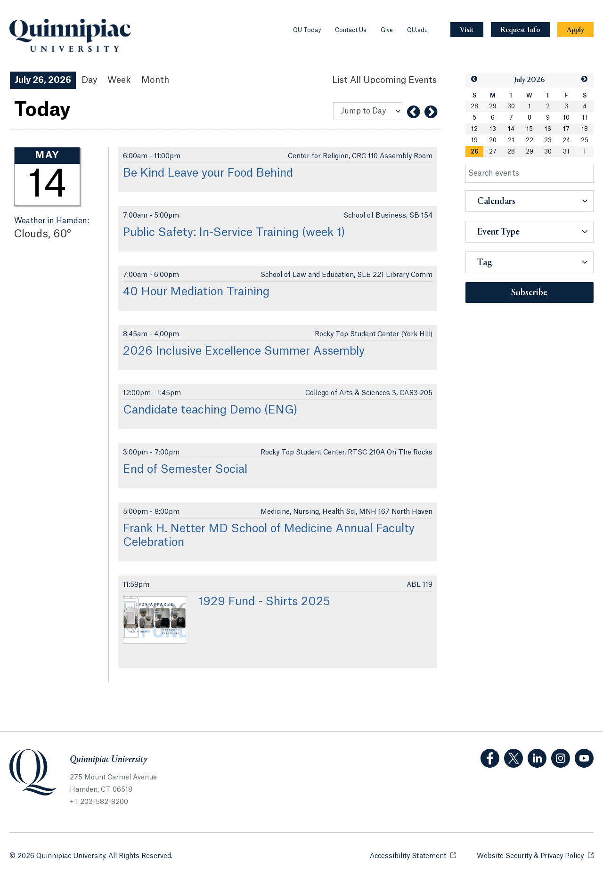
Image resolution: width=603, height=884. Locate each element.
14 (511, 129)
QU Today (307, 30)
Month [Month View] (155, 80)
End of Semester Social (185, 469)
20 (493, 140)
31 (566, 151)
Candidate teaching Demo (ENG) (210, 410)
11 (584, 118)
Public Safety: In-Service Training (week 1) (234, 232)
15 (529, 129)
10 (566, 118)
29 (493, 106)
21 (511, 140)
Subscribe (529, 293)
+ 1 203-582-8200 (99, 802)
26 (474, 151)
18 (584, 129)
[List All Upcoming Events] (384, 80)
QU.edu (417, 30)
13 (492, 129)
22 (529, 140)
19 (474, 140)
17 (566, 129)
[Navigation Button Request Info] (520, 30)
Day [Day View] (89, 80)
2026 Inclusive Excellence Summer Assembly (244, 351)
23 (548, 140)
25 (584, 140)
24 (566, 140)
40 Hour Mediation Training (196, 292)
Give (387, 30)
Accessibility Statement (413, 856)
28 (474, 106)
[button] (474, 79)
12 (474, 129)
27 (493, 151)
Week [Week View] (119, 80)
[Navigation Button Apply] (575, 30)
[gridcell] (474, 151)
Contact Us (351, 30)
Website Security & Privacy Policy (535, 856)
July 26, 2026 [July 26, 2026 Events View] (43, 80)
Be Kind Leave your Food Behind (208, 173)
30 (511, 106)
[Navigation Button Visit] (466, 30)
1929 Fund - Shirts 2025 (264, 602)
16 (548, 129)
